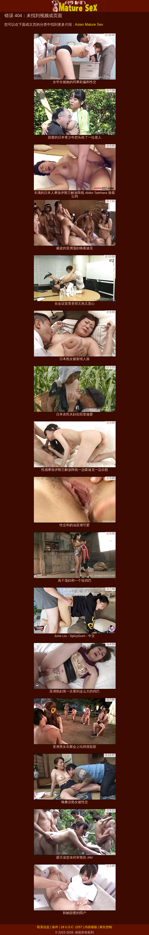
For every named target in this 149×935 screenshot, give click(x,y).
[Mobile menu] (4, 6)
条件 (55, 927)
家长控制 (106, 927)
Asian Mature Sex (89, 24)
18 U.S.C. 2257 (71, 927)
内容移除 (91, 927)
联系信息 (43, 927)
